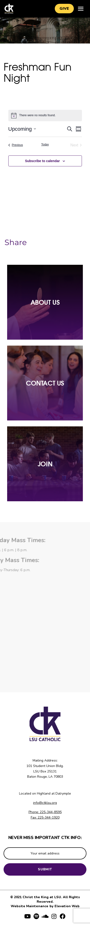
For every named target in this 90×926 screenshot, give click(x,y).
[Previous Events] (15, 145)
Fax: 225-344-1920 (45, 817)
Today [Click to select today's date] (45, 144)
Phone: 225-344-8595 (45, 812)
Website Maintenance (30, 906)
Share (16, 242)
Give (64, 8)
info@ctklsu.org (45, 803)
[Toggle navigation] (80, 9)
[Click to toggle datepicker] (22, 129)
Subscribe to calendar (42, 161)
